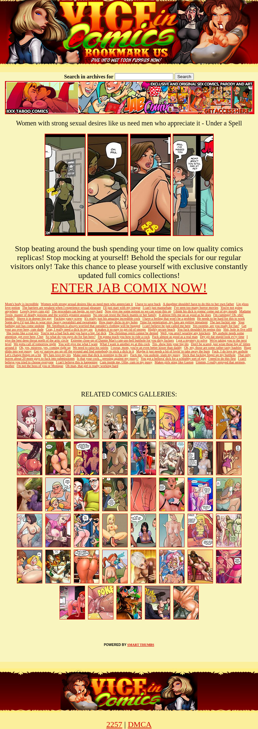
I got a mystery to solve (191, 340)
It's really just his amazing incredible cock (112, 318)
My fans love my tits (57, 355)
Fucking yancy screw (68, 318)
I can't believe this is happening (77, 362)
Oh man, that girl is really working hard (91, 366)
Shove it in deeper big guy (34, 318)
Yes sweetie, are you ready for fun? (216, 326)
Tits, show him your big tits (170, 344)
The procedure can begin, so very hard (77, 311)
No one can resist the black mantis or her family (124, 315)
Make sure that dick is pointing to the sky (100, 355)
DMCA (139, 724)
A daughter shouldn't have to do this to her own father (198, 304)
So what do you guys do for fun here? (71, 337)
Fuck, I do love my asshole (230, 351)
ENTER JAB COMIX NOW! (129, 287)
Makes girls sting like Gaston (173, 362)
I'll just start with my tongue (122, 307)
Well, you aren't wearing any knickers (185, 333)
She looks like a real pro (23, 333)
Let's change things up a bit (23, 355)
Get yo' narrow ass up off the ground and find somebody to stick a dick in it (84, 351)
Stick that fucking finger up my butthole (209, 355)
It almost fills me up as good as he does (185, 315)
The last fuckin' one (223, 322)
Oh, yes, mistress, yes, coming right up (45, 347)
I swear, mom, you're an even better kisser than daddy (146, 347)
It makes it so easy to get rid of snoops (120, 329)
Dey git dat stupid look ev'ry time (222, 337)
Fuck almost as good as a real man (174, 337)
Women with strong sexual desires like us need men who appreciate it (87, 304)
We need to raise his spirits (90, 347)
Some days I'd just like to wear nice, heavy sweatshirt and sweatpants (51, 322)
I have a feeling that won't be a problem (169, 318)
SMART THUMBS (140, 645)
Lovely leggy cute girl (35, 311)
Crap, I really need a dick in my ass (69, 329)
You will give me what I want (77, 344)
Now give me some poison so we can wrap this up (138, 311)
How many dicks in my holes (118, 322)
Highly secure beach (161, 329)
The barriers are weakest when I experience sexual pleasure (61, 307)
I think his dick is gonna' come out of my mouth (205, 311)
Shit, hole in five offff (237, 329)
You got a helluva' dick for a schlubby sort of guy (173, 358)
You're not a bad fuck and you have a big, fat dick (74, 333)
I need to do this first (222, 358)
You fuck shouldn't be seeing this (199, 329)
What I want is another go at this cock (125, 344)
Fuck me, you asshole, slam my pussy (155, 355)
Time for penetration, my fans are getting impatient (174, 322)
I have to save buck (148, 304)
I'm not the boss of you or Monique (40, 366)
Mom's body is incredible (22, 304)
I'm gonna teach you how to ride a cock (124, 337)
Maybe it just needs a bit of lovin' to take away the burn (173, 351)
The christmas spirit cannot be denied (133, 333)
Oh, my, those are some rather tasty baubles (212, 347)
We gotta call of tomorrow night (35, 344)
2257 (114, 724)
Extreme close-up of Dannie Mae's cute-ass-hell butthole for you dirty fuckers (122, 340)
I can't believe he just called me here (167, 326)
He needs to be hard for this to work (221, 318)
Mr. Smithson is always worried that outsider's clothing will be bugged (93, 326)
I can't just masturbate (157, 307)
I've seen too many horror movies (196, 307)
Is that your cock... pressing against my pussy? (108, 358)
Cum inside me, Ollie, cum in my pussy (126, 362)
